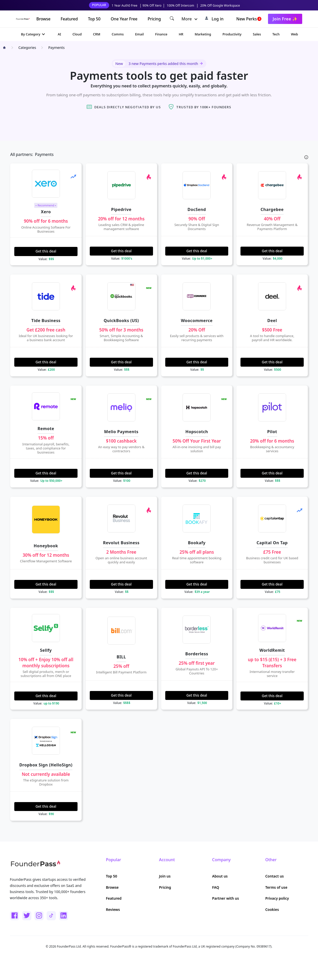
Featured (69, 19)
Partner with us (225, 898)
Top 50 (94, 19)
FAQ (215, 887)
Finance (161, 34)
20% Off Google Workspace (220, 5)
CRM (96, 34)
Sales (257, 34)
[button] (190, 19)
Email (139, 34)
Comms (118, 34)
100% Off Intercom (180, 5)
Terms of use (276, 887)
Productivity (231, 34)
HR (181, 34)
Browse (43, 19)
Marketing (203, 34)
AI (59, 34)
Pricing (154, 19)
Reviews (113, 909)
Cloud (77, 34)
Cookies (272, 909)
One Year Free (124, 19)
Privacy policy (277, 898)
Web (294, 34)
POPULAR (99, 5)
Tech (275, 34)
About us (220, 876)
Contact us (274, 876)
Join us (164, 876)
